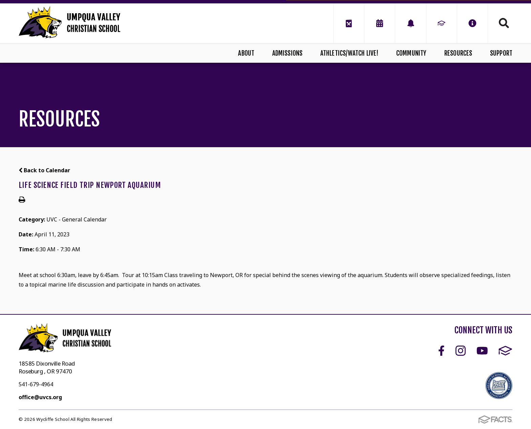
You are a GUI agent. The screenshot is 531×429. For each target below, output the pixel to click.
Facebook (441, 351)
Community (411, 53)
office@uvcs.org (40, 397)
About (246, 53)
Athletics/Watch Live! (349, 53)
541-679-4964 (36, 384)
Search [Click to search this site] (504, 23)
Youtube (482, 351)
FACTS (505, 351)
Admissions (287, 53)
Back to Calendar (44, 170)
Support (501, 53)
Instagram (460, 351)
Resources (458, 53)
